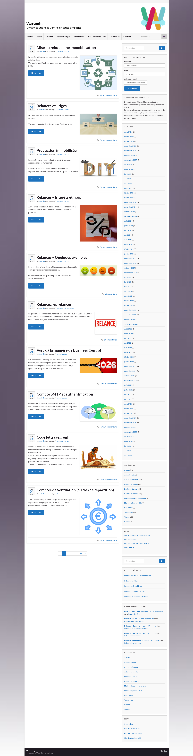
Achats (127, 470)
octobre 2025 (129, 155)
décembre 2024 (130, 202)
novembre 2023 (130, 263)
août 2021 (128, 385)
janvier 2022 (129, 362)
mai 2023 (127, 287)
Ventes (71, 308)
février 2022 (129, 357)
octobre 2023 (129, 268)
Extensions (114, 36)
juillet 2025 (128, 169)
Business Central (130, 489)
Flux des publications (132, 729)
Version (127, 522)
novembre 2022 (130, 315)
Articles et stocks (131, 484)
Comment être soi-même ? (134, 621)
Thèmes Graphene (47, 753)
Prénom (127, 61)
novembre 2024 (130, 207)
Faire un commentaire (108, 95)
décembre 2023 (130, 258)
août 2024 (128, 221)
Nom (126, 70)
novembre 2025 (130, 151)
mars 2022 (128, 352)
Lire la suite (36, 73)
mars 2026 (128, 132)
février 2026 (129, 137)
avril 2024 (128, 240)
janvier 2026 (129, 141)
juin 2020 (127, 446)
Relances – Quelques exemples (62, 257)
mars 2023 (128, 296)
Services (49, 36)
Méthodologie (63, 36)
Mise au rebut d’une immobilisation (66, 47)
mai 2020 (127, 451)
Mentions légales (32, 751)
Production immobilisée (57, 150)
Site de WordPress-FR (132, 738)
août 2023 (128, 277)
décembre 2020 (130, 418)
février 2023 (129, 301)
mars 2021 (128, 404)
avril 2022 (128, 348)
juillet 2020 (128, 441)
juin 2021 (127, 394)
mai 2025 (127, 179)
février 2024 (129, 249)
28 (81, 553)
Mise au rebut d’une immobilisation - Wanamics (143, 611)
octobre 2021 (129, 376)
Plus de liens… (129, 547)
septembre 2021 (130, 380)
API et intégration (131, 479)
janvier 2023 (129, 305)
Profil (39, 36)
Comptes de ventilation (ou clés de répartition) (75, 490)
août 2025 (128, 165)
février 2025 (129, 193)
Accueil (29, 36)
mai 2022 (127, 343)
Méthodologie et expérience (135, 498)
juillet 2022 (128, 333)
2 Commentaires (110, 340)
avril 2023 (128, 291)
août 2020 (128, 437)
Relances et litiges (52, 106)
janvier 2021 (129, 413)
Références (79, 36)
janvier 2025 (129, 197)
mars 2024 (128, 244)
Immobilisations (134, 614)
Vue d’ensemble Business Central (137, 535)
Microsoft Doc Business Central (136, 543)
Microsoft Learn (130, 539)
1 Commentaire (111, 294)
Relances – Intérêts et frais (59, 197)
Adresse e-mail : (135, 81)
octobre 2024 (129, 212)
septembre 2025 (130, 160)
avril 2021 (128, 399)
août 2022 (128, 329)
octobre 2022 (129, 319)
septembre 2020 (130, 432)
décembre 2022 (130, 310)
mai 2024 (127, 235)
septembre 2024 (130, 216)
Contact (127, 36)
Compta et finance (63, 51)
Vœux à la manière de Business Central (69, 350)
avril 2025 (128, 183)
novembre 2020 (130, 423)
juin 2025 (127, 174)
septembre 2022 (130, 324)
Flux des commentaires (133, 733)
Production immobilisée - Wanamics (139, 619)
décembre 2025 (130, 146)
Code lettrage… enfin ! (55, 437)
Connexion (128, 724)
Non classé (128, 508)
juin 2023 (127, 282)
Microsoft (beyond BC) (133, 503)
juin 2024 (127, 230)
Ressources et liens (97, 36)
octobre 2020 (129, 427)
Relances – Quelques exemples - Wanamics (141, 640)
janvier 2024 (129, 254)
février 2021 (129, 408)
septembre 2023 (130, 272)
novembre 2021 (130, 371)
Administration (62, 354)
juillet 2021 (128, 390)
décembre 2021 (130, 366)
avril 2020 (128, 455)
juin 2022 (127, 338)
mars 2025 (128, 188)
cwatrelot (42, 51)
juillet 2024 (128, 226)
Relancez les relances (54, 304)
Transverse (128, 512)
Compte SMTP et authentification (65, 394)
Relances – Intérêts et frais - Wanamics (140, 626)
